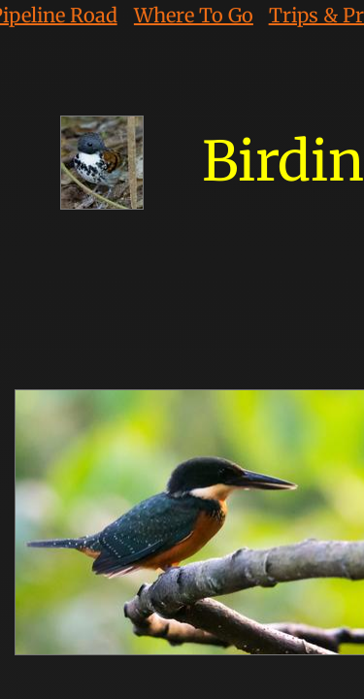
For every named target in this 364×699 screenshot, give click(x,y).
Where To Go (193, 15)
